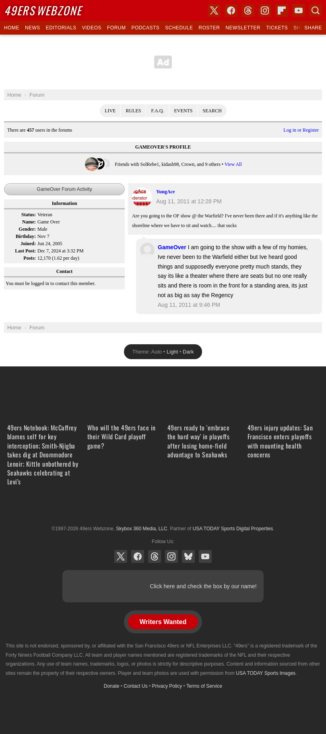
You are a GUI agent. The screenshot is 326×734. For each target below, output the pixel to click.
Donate (112, 686)
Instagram (171, 556)
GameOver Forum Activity (64, 189)
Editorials (61, 28)
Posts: (29, 258)
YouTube (205, 556)
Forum (116, 28)
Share (313, 28)
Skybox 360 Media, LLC (141, 528)
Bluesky (188, 556)
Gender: (27, 229)
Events (183, 111)
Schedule (179, 28)
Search (212, 111)
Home (11, 28)
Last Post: (25, 251)
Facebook (137, 556)
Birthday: (26, 236)
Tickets (277, 28)
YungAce (165, 191)
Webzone (43, 10)
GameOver (172, 247)
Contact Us (135, 686)
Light (172, 352)
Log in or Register (301, 130)
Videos (91, 28)
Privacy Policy (167, 686)
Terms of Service (204, 686)
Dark (188, 352)
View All (233, 164)
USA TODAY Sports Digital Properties (163, 509)
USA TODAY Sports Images (265, 673)
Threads (154, 556)
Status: (28, 214)
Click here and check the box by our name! (203, 586)
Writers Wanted (163, 621)
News (32, 28)
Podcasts (145, 28)
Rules (133, 111)
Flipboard (281, 10)
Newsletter (242, 28)
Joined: (28, 243)
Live (110, 111)
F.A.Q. (157, 111)
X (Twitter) (120, 556)
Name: (29, 222)
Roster (209, 28)
